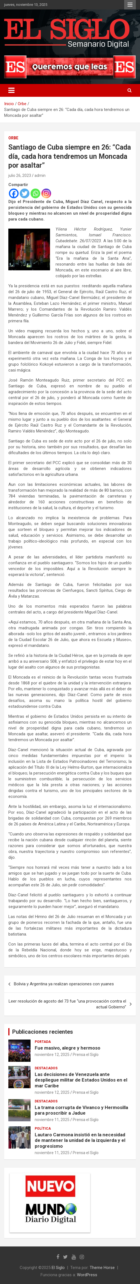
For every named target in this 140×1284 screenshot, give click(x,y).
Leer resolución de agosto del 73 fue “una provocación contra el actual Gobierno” (67, 1004)
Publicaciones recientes (42, 1031)
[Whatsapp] (35, 193)
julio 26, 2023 (19, 175)
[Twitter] (24, 193)
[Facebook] (14, 193)
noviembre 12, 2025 (52, 1054)
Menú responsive (130, 4)
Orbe (13, 138)
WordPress (87, 1274)
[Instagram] (46, 193)
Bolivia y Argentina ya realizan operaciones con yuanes (64, 983)
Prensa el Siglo (86, 1054)
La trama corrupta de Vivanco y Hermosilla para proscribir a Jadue (81, 1110)
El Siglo (58, 1267)
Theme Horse (102, 1267)
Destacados (46, 1068)
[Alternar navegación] (11, 90)
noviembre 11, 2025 (52, 1119)
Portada (43, 1042)
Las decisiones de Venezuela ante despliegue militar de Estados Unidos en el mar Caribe (81, 1080)
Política (43, 1128)
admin (40, 175)
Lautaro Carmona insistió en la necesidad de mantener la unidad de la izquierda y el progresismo (80, 1140)
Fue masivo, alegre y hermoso (67, 1048)
